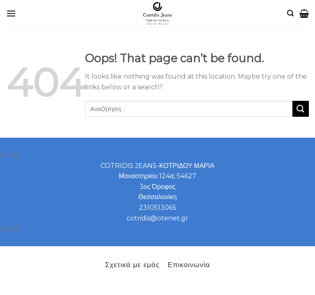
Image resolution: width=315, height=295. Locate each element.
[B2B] (11, 13)
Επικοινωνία (189, 264)
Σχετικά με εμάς (132, 264)
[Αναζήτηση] (290, 13)
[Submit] (300, 109)
